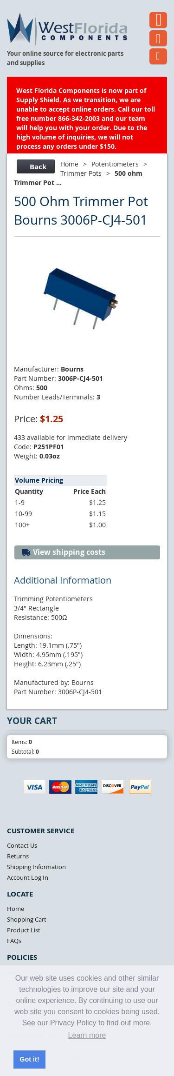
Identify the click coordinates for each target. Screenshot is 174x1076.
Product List (23, 930)
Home (69, 163)
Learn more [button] (87, 1035)
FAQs (14, 941)
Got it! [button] (29, 1059)
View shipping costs (63, 552)
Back (34, 167)
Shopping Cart (26, 919)
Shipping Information (36, 867)
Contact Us (22, 845)
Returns (18, 856)
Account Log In (27, 877)
